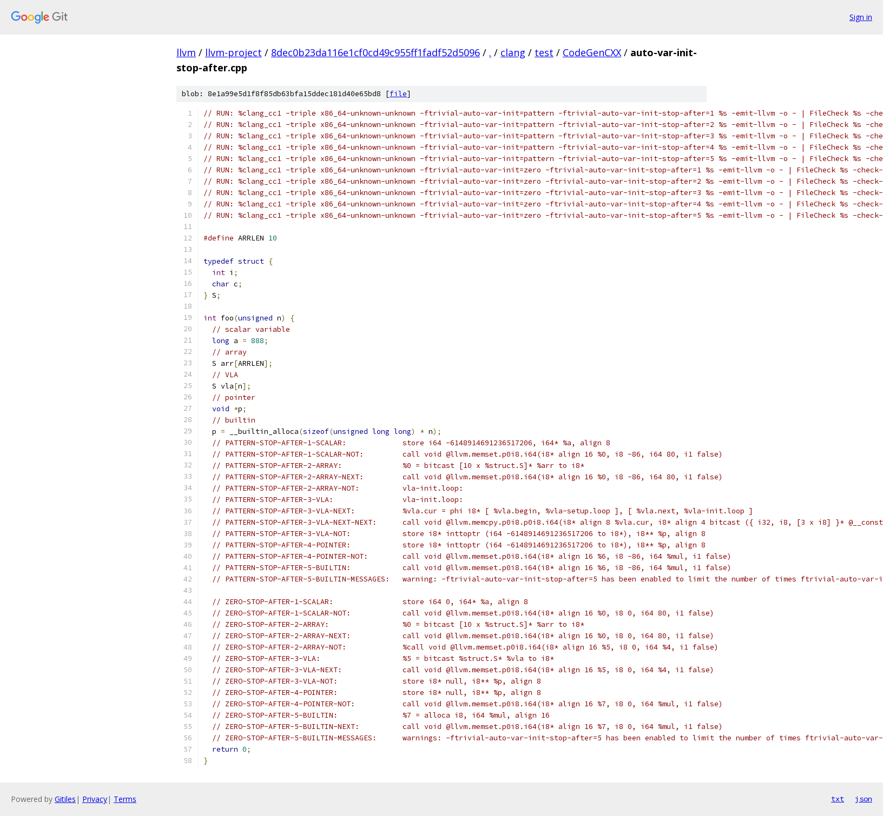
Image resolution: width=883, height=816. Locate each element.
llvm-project (233, 52)
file (398, 93)
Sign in (860, 17)
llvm (186, 52)
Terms (125, 799)
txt (837, 799)
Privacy (94, 799)
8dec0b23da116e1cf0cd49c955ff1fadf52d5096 (375, 52)
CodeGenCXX (592, 52)
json (863, 799)
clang (512, 52)
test (544, 52)
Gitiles (65, 799)
